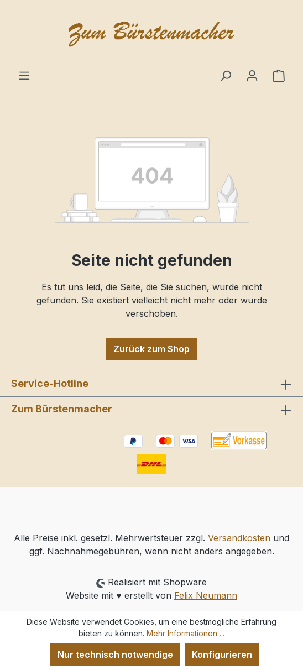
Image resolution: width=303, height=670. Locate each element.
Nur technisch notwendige (115, 654)
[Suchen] (225, 75)
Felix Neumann (205, 595)
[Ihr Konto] (252, 75)
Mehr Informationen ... (185, 633)
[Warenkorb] (278, 75)
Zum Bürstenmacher (61, 409)
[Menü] (24, 75)
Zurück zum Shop (151, 348)
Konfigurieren (222, 654)
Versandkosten (239, 537)
